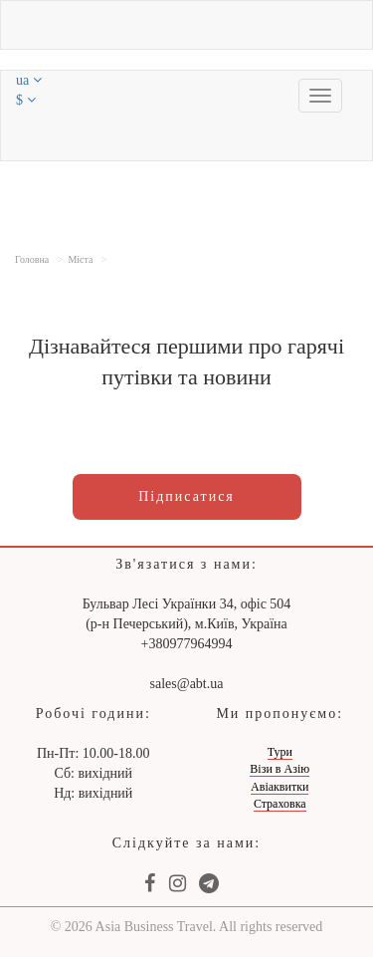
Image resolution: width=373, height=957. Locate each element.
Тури (280, 752)
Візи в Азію (279, 769)
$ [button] (26, 100)
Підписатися (186, 496)
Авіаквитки (279, 787)
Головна (32, 259)
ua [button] (29, 80)
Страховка (280, 804)
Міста (80, 259)
